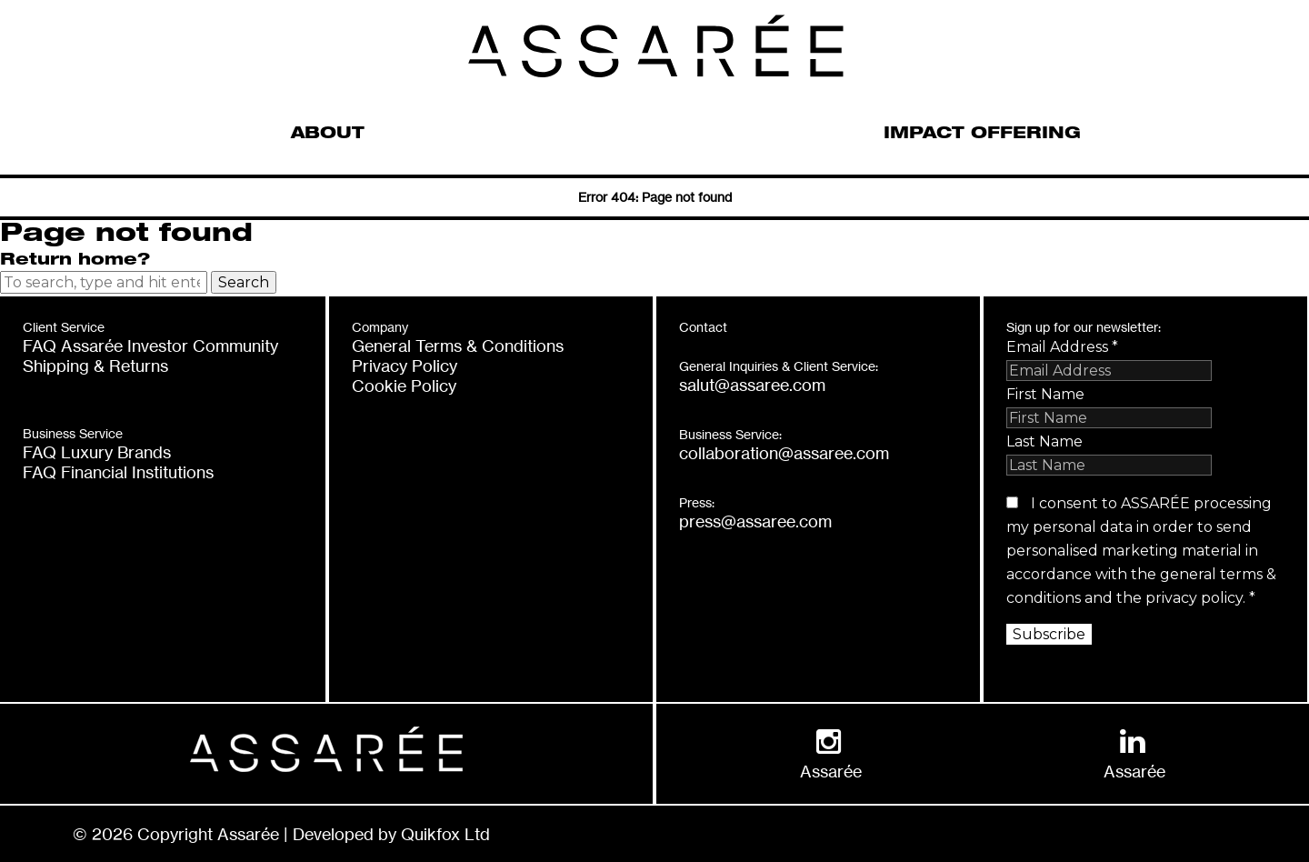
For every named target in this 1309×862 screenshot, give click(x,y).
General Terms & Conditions (458, 346)
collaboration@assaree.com (784, 453)
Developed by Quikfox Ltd (391, 834)
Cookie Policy (404, 386)
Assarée (831, 771)
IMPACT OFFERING (982, 134)
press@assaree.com (755, 521)
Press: (696, 502)
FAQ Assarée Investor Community (150, 346)
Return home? (75, 261)
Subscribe (1049, 634)
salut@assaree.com (752, 385)
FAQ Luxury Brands (97, 452)
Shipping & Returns (95, 366)
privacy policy (1194, 597)
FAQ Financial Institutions (118, 472)
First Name (1045, 394)
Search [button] (243, 282)
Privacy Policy (404, 366)
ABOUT (328, 134)
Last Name (1044, 441)
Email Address (1062, 347)
